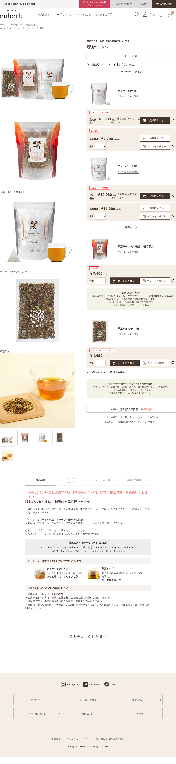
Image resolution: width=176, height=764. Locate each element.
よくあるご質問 (103, 14)
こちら (155, 422)
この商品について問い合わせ (122, 417)
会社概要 (56, 739)
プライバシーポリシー (78, 739)
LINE (113, 684)
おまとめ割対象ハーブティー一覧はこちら (131, 390)
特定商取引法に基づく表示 (110, 739)
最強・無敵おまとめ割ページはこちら (131, 305)
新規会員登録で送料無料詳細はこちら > (94, 4)
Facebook (94, 684)
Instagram (73, 684)
